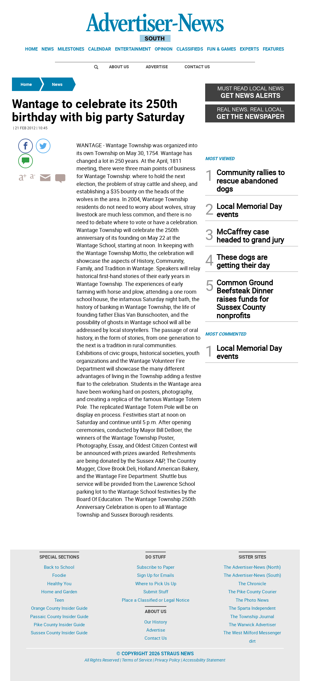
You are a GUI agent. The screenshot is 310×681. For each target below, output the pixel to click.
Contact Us (197, 66)
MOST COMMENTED (225, 334)
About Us (119, 66)
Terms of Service (137, 660)
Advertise (157, 66)
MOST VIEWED (219, 158)
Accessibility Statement (204, 660)
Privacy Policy (167, 660)
